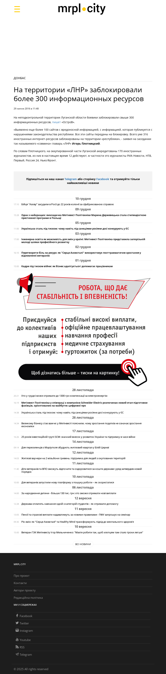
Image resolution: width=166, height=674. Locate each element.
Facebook (102, 179)
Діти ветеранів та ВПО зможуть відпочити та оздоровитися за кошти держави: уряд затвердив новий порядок (81, 470)
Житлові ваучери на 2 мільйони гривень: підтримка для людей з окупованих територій (73, 458)
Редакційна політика (28, 597)
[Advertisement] (83, 45)
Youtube (23, 640)
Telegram (71, 179)
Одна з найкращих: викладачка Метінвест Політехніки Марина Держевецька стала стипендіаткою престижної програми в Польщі (83, 216)
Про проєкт (21, 575)
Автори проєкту (25, 590)
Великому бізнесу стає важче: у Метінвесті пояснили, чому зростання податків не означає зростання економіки (81, 425)
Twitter (22, 623)
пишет (56, 122)
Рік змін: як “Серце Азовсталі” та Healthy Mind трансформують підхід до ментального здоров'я (77, 521)
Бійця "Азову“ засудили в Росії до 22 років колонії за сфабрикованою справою (67, 204)
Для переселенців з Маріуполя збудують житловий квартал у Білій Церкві (65, 447)
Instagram (24, 631)
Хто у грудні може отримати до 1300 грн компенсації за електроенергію (64, 395)
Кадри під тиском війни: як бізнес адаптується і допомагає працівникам (67, 266)
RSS (20, 647)
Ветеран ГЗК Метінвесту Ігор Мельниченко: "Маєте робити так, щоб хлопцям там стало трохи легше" (82, 532)
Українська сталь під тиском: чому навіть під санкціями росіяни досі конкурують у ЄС (75, 228)
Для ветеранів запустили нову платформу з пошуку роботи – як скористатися (67, 482)
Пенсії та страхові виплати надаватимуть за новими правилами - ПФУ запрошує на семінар (75, 514)
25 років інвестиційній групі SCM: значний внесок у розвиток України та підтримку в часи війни (78, 436)
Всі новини (83, 544)
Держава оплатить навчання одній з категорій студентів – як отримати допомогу (69, 503)
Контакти (20, 583)
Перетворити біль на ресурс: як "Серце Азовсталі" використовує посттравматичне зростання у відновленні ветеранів (81, 254)
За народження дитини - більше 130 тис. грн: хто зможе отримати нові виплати (68, 493)
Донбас (20, 78)
